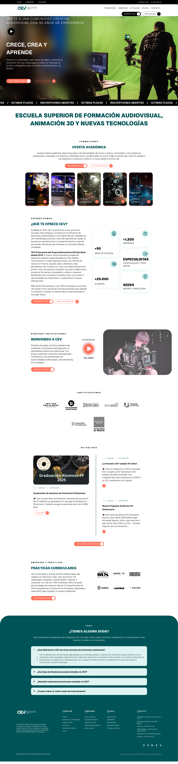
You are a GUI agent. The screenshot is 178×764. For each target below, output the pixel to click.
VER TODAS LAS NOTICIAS (87, 547)
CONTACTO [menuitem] (102, 8)
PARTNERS (42, 2)
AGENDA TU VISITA (42, 369)
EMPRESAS (29, 2)
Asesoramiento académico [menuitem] (92, 728)
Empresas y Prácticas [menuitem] (113, 731)
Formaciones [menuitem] (62, 8)
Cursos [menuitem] (64, 734)
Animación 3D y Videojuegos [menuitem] (71, 722)
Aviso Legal (130, 757)
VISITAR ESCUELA (150, 8)
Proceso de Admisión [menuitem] (91, 722)
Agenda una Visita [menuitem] (90, 725)
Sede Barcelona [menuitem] (111, 725)
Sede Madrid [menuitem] (111, 722)
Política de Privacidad (147, 757)
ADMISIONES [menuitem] (73, 8)
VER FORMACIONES (18, 81)
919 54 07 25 (142, 2)
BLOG (19, 2)
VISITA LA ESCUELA (46, 81)
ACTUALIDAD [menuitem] (83, 8)
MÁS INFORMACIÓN (69, 301)
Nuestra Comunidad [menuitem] (113, 728)
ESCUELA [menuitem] (93, 8)
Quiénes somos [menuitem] (111, 720)
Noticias (41, 487)
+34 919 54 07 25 (148, 729)
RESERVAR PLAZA (130, 8)
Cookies (137, 757)
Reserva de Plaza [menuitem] (90, 720)
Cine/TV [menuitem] (64, 720)
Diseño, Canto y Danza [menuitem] (69, 731)
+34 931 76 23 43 (148, 739)
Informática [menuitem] (65, 728)
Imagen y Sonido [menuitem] (67, 725)
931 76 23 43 (156, 2)
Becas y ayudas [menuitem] (89, 731)
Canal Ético (158, 757)
